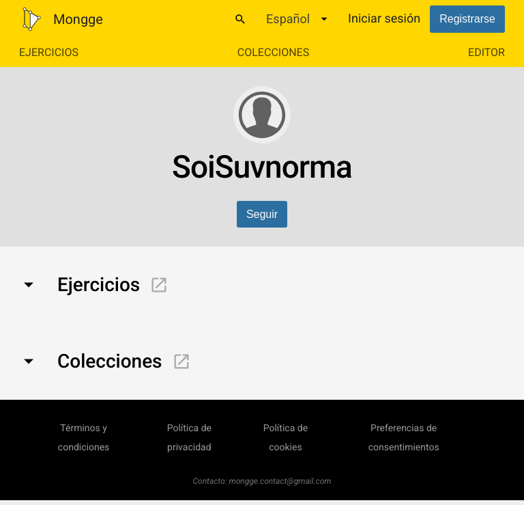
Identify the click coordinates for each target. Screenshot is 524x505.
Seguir (262, 214)
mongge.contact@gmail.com (280, 481)
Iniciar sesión (384, 19)
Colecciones (273, 52)
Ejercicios (48, 52)
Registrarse (467, 19)
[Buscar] (240, 19)
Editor (486, 52)
